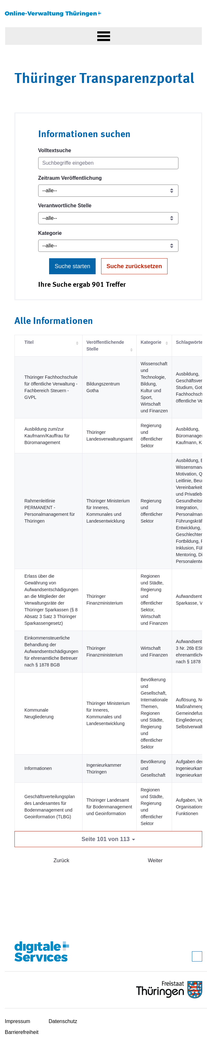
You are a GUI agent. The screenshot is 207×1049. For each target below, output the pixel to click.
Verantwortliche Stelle (64, 205)
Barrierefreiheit (22, 1032)
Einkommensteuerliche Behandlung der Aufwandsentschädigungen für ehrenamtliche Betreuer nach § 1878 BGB (51, 651)
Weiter (155, 860)
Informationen (38, 768)
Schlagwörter (190, 342)
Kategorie (50, 233)
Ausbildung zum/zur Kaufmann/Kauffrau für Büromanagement (47, 435)
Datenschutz (63, 1021)
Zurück (61, 860)
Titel (29, 342)
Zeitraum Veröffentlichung (70, 178)
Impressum (17, 1021)
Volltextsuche (54, 150)
